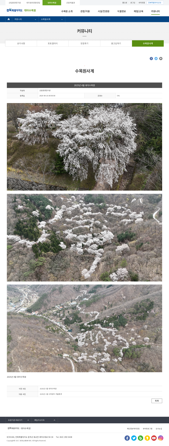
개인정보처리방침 (133, 428)
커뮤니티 (155, 11)
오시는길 (159, 428)
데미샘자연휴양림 (33, 2)
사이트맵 (142, 2)
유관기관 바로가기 (15, 420)
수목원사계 (45, 19)
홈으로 (124, 2)
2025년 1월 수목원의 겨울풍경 (51, 394)
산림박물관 (70, 2)
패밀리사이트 (39, 420)
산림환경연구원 (15, 2)
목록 (157, 400)
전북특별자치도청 (154, 2)
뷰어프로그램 (147, 428)
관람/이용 (85, 11)
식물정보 (121, 11)
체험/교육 (138, 11)
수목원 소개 (67, 11)
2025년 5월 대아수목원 (48, 388)
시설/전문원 (103, 11)
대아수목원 (52, 2)
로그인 (132, 2)
